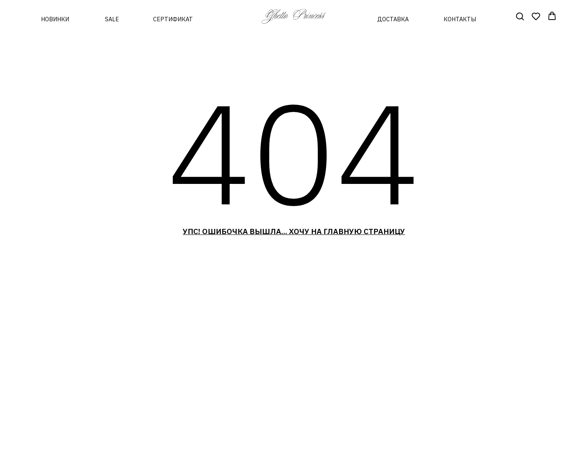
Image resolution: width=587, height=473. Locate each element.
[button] (519, 16)
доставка (393, 19)
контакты (460, 19)
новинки (55, 19)
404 (293, 151)
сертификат (173, 19)
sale (112, 19)
